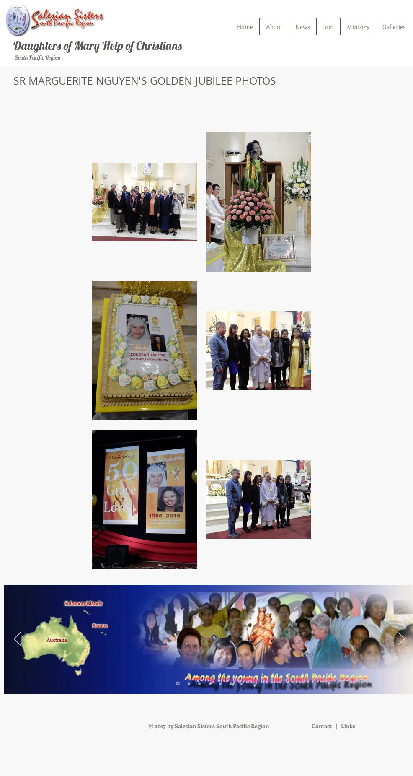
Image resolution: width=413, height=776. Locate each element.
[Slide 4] (210, 683)
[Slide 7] (241, 683)
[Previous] (17, 639)
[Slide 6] (231, 683)
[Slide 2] (189, 683)
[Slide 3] (199, 683)
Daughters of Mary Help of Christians (97, 45)
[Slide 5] (220, 683)
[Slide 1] (178, 683)
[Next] (401, 639)
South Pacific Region (36, 57)
